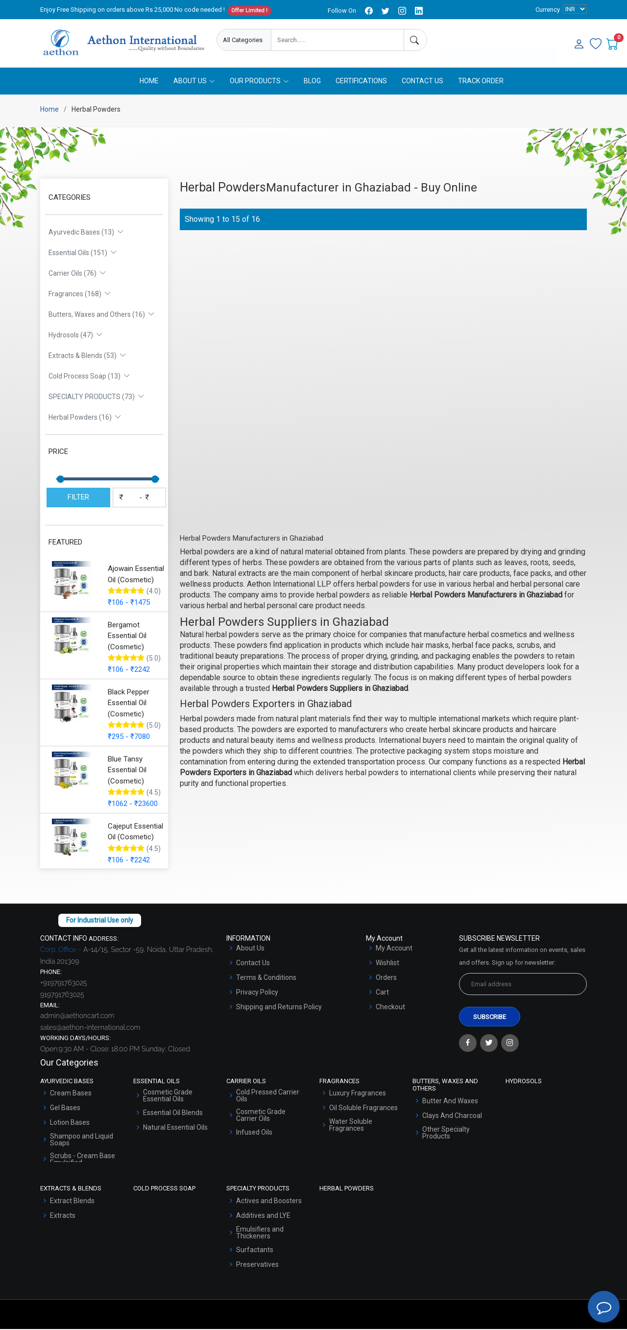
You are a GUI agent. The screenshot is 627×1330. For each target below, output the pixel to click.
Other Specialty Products (446, 1133)
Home (149, 82)
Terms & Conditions (266, 978)
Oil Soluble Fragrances (363, 1108)
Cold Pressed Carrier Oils (267, 1096)
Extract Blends (72, 1201)
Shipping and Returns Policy (279, 1007)
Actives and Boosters (269, 1201)
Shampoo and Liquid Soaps (81, 1140)
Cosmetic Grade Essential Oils (168, 1096)
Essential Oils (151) (82, 254)
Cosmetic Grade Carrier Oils (261, 1116)
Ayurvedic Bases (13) (86, 233)
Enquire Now (471, 40)
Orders (386, 978)
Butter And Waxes (450, 1101)
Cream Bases (71, 1094)
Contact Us (422, 82)
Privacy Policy (257, 993)
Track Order (481, 82)
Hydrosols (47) (75, 336)
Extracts (62, 1216)
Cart (382, 993)
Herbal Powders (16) (84, 418)
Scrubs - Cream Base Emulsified (82, 1160)
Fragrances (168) (79, 295)
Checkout (390, 1007)
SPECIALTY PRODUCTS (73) (96, 398)
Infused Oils (254, 1133)
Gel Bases (65, 1108)
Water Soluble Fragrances (350, 1126)
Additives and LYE (263, 1216)
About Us (250, 949)
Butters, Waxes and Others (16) (101, 315)
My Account (394, 949)
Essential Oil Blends (173, 1113)
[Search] (415, 40)
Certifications (361, 82)
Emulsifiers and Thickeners (260, 1233)
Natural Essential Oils (175, 1128)
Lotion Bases (70, 1123)
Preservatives (257, 1265)
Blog (312, 82)
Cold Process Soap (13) (89, 377)
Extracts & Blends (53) (87, 356)
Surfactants (254, 1250)
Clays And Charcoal (452, 1116)
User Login (529, 40)
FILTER (78, 498)
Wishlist (387, 963)
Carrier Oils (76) (77, 274)
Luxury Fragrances (357, 1094)
